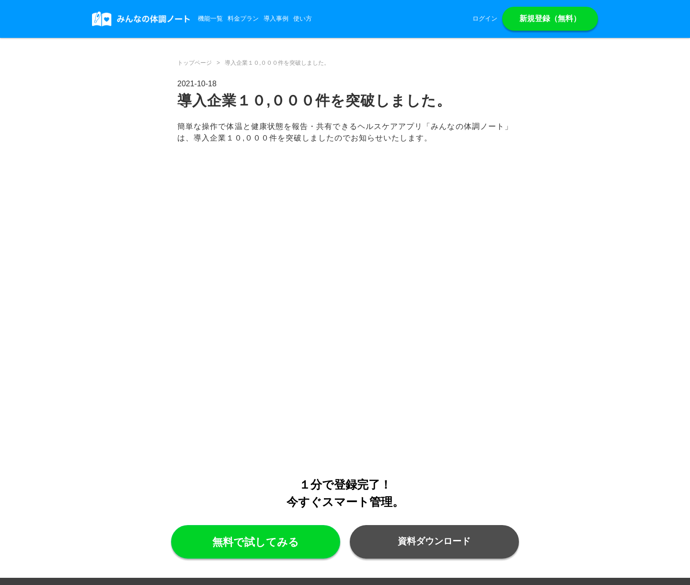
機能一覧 (210, 18)
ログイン (484, 18)
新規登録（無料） (550, 18)
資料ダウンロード (434, 541)
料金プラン (243, 18)
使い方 (302, 18)
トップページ (194, 62)
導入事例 (276, 18)
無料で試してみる (255, 542)
